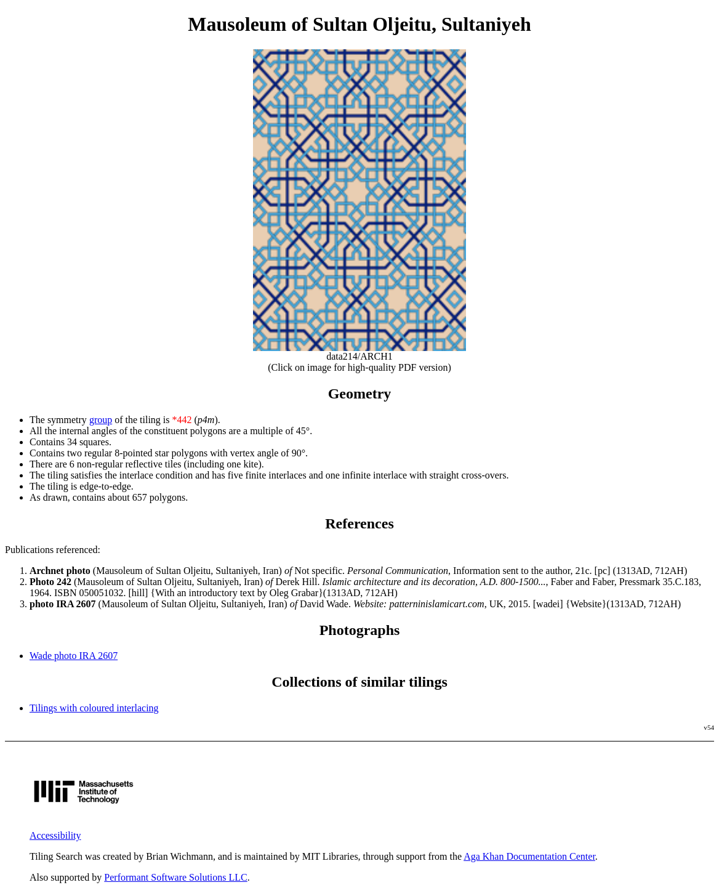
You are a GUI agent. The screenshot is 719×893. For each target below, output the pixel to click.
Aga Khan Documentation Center (529, 856)
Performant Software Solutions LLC (175, 877)
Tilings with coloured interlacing (94, 708)
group (100, 419)
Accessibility (55, 835)
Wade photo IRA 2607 (74, 655)
